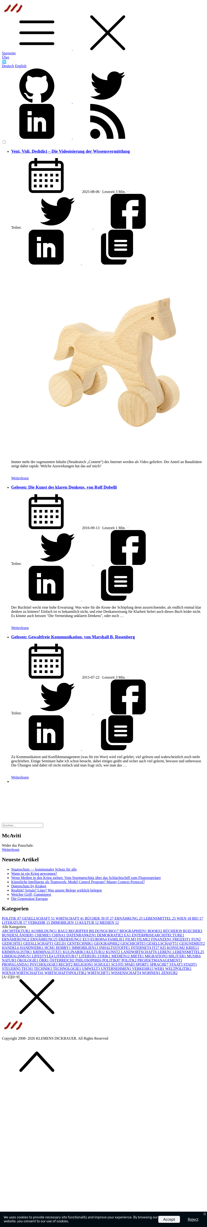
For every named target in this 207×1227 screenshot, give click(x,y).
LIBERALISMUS (17, 956)
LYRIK (104, 956)
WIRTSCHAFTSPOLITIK (65, 973)
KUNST (113, 952)
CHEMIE (43, 935)
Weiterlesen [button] (10, 850)
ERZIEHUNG (71, 939)
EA (128, 935)
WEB (159, 969)
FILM (131, 939)
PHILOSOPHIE (89, 960)
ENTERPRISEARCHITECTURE (158, 935)
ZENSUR (169, 973)
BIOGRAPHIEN (134, 931)
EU (86, 939)
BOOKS (155, 931)
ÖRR (44, 960)
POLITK (129, 960)
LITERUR (88, 956)
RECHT (66, 964)
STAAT (176, 964)
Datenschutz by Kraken (28, 886)
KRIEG (192, 948)
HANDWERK (32, 948)
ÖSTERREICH (63, 960)
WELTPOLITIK (178, 969)
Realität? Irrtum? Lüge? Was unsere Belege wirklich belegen (56, 890)
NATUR (9, 960)
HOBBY (64, 948)
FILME (144, 939)
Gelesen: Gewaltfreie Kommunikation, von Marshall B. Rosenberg (73, 636)
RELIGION (83, 964)
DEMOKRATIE (110, 935)
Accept (169, 1219)
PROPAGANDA (16, 964)
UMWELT (91, 969)
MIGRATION (157, 956)
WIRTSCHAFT (70, 918)
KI (163, 948)
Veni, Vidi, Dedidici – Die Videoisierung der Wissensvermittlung (70, 151)
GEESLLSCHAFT (38, 943)
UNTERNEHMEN (116, 969)
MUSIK (194, 956)
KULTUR (89, 923)
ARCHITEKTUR (16, 931)
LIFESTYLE (43, 956)
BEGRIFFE (79, 931)
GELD (60, 943)
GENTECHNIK (80, 943)
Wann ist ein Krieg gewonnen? (34, 873)
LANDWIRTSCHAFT (139, 952)
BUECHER (192, 931)
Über (5, 57)
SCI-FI (117, 964)
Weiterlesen (20, 478)
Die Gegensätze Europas (29, 899)
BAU (63, 931)
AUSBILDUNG (44, 931)
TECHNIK (43, 969)
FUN (196, 939)
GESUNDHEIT (192, 943)
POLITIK (12, 918)
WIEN (184, 918)
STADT (190, 964)
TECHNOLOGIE (67, 969)
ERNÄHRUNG (128, 918)
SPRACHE (159, 964)
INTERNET (141, 948)
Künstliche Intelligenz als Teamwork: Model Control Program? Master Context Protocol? (78, 882)
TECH (27, 969)
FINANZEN (161, 939)
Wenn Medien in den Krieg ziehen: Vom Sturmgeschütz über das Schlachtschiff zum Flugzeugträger (86, 878)
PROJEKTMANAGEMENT (160, 960)
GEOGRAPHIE (107, 943)
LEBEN (165, 952)
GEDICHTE (12, 943)
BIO (197, 918)
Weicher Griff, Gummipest (31, 894)
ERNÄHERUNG (16, 939)
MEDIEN (109, 923)
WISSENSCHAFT (126, 973)
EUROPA (99, 939)
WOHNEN (151, 973)
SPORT (143, 964)
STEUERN (11, 969)
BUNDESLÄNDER (18, 935)
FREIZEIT (181, 939)
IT (109, 918)
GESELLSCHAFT (38, 918)
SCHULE (102, 964)
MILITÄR (178, 956)
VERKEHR (39, 923)
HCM (50, 948)
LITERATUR (15, 923)
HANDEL (11, 948)
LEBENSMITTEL (160, 918)
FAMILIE (116, 939)
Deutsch (8, 66)
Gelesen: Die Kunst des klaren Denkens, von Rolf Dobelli (64, 487)
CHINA (59, 935)
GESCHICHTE (134, 943)
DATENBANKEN (81, 935)
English (20, 66)
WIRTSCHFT (99, 973)
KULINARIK (74, 952)
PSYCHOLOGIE (44, 964)
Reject (193, 1219)
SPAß (130, 964)
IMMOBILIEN (65, 923)
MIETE (138, 956)
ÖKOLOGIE (28, 960)
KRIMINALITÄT (48, 952)
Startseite (9, 53)
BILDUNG (98, 931)
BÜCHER (95, 918)
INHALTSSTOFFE (115, 948)
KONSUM (176, 948)
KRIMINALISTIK (17, 952)
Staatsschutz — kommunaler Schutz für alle (44, 869)
